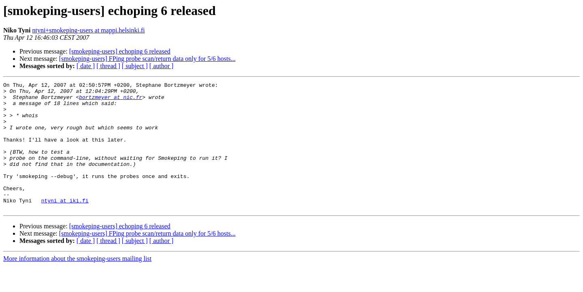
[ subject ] (135, 65)
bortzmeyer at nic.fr (110, 100)
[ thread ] (108, 65)
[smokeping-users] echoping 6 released (119, 51)
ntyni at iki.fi (65, 224)
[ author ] (161, 65)
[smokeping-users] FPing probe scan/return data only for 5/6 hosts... (147, 58)
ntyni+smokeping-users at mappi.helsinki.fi (88, 30)
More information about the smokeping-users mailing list (77, 284)
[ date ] (86, 65)
